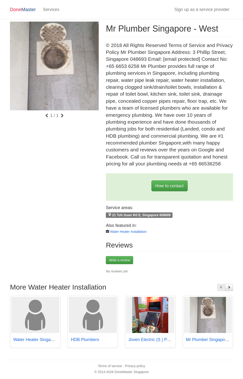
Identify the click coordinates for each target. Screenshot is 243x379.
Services (51, 9)
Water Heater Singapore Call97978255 (50, 339)
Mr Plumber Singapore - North (214, 339)
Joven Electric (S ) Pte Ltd (153, 339)
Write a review (119, 260)
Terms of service (110, 366)
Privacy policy (135, 366)
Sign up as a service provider (201, 9)
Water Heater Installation (128, 232)
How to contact (169, 185)
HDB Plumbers (85, 339)
